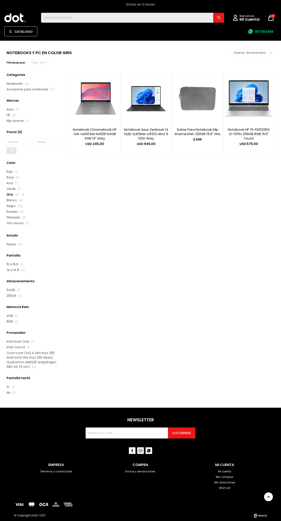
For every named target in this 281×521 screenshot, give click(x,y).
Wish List (224, 488)
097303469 (264, 31)
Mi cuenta (224, 471)
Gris (38, 62)
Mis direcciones (224, 482)
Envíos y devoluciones (140, 471)
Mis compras (224, 477)
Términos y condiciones (56, 471)
